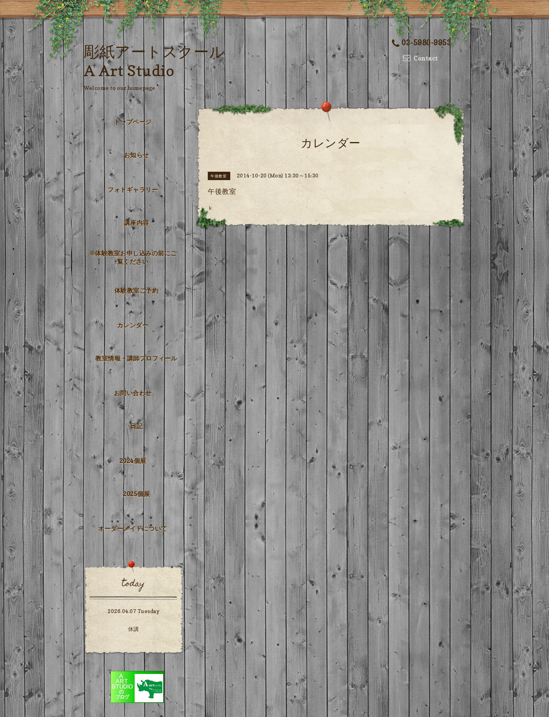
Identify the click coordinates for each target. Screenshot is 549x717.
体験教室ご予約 (136, 290)
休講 (133, 629)
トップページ (133, 122)
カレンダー (133, 325)
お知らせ (136, 155)
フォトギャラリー (133, 189)
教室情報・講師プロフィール (136, 358)
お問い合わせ (133, 393)
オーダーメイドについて (132, 528)
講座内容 (136, 223)
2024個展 (132, 461)
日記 (136, 426)
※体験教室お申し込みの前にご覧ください (133, 257)
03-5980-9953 (421, 42)
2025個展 (136, 494)
